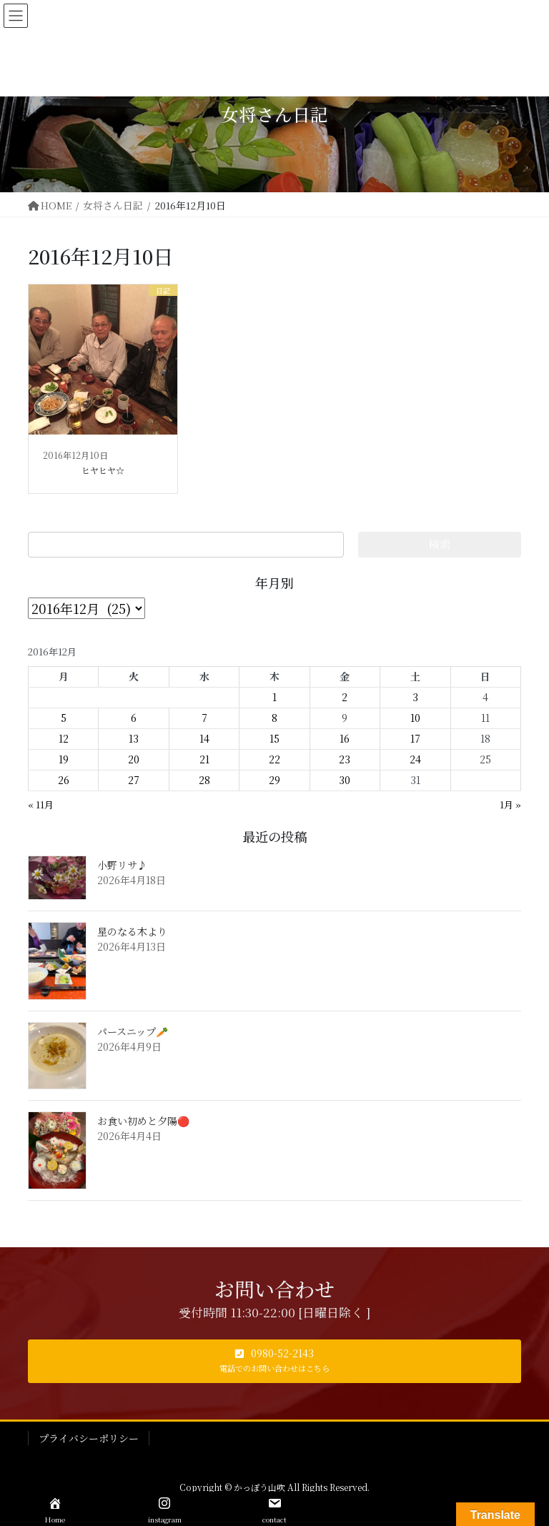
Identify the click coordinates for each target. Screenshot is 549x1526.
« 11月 (41, 804)
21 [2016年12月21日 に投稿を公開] (204, 759)
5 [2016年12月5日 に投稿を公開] (63, 717)
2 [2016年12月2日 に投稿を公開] (344, 697)
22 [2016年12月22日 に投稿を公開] (274, 759)
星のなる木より (132, 931)
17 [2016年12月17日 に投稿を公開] (415, 738)
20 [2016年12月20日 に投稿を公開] (133, 759)
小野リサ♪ (122, 865)
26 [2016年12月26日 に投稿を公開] (63, 780)
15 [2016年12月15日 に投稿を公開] (274, 738)
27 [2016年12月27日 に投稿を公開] (133, 780)
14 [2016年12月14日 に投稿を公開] (204, 738)
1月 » (510, 804)
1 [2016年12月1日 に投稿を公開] (274, 697)
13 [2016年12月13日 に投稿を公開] (134, 738)
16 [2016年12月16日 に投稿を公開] (345, 738)
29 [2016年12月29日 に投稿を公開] (274, 780)
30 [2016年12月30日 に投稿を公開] (344, 780)
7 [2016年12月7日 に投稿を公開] (204, 717)
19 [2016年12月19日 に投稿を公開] (64, 759)
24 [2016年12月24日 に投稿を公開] (415, 759)
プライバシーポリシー (89, 1438)
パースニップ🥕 (132, 1031)
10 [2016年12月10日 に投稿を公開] (415, 717)
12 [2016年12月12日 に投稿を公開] (64, 738)
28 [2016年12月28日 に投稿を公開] (204, 780)
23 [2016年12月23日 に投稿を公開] (344, 759)
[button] (274, 1361)
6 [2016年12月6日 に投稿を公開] (134, 717)
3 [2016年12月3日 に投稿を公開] (415, 697)
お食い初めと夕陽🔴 (143, 1121)
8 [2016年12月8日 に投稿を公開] (274, 717)
